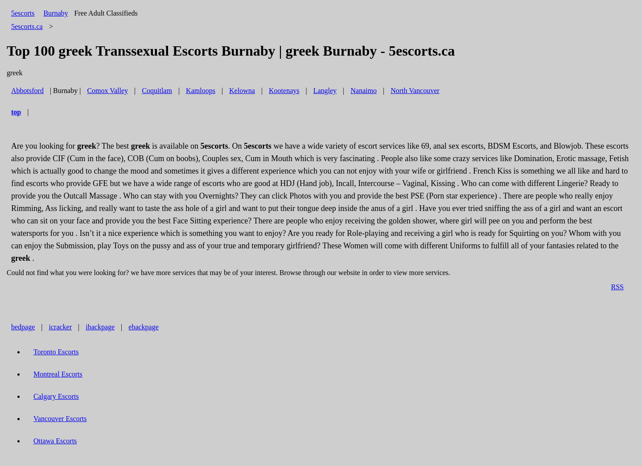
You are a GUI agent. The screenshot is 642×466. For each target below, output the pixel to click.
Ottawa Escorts (55, 441)
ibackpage (100, 327)
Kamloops (200, 90)
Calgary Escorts (56, 396)
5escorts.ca (27, 26)
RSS (617, 287)
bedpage (23, 327)
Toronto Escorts (56, 352)
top (16, 112)
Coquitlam (157, 90)
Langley (325, 90)
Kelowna (242, 90)
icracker (60, 327)
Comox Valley (107, 90)
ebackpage (143, 327)
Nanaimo (363, 90)
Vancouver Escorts (60, 418)
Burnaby (55, 13)
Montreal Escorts (57, 374)
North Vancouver (415, 90)
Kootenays (284, 90)
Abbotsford (27, 90)
